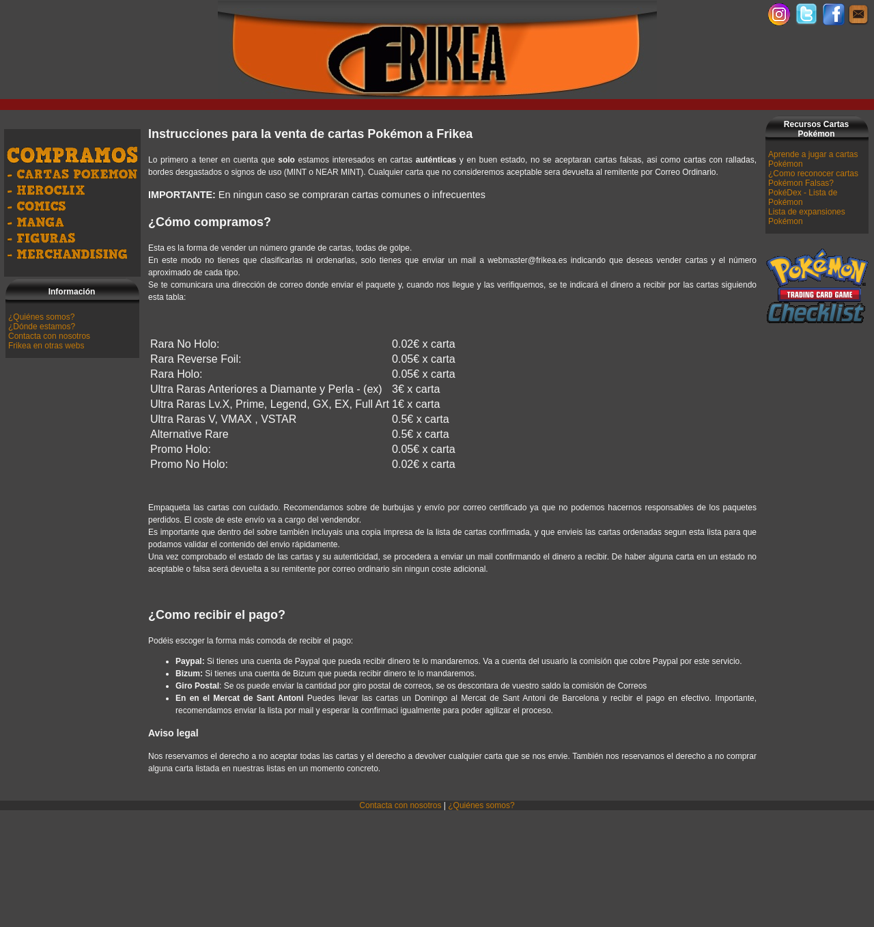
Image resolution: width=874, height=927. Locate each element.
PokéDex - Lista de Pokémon (802, 197)
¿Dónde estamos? (41, 326)
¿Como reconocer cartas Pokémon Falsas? (813, 178)
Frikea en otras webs (46, 345)
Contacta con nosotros (49, 336)
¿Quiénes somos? (41, 317)
